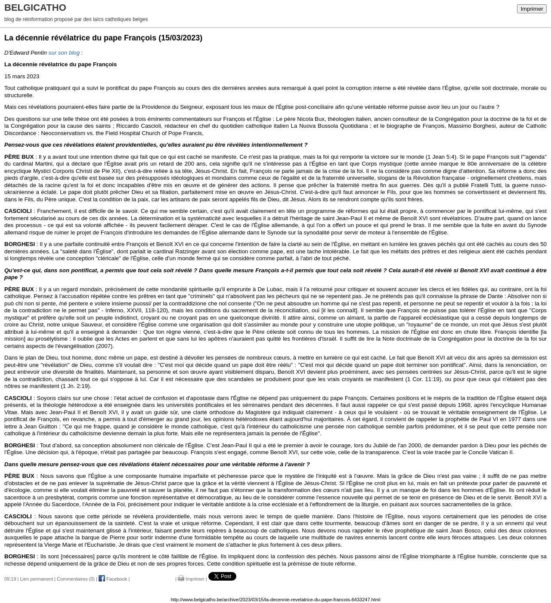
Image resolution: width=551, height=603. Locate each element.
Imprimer (531, 9)
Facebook (113, 578)
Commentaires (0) (76, 578)
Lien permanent (36, 578)
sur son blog (64, 52)
